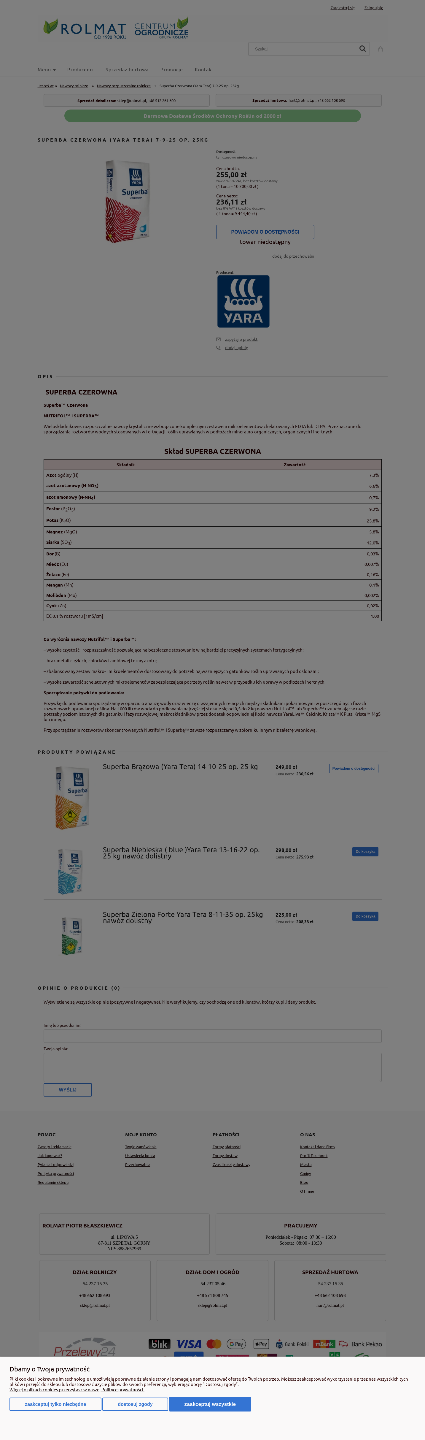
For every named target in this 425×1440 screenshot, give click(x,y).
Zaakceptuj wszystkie (210, 1404)
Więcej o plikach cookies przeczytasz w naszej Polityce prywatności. (76, 1389)
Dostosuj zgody (135, 1404)
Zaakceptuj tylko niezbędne (55, 1404)
